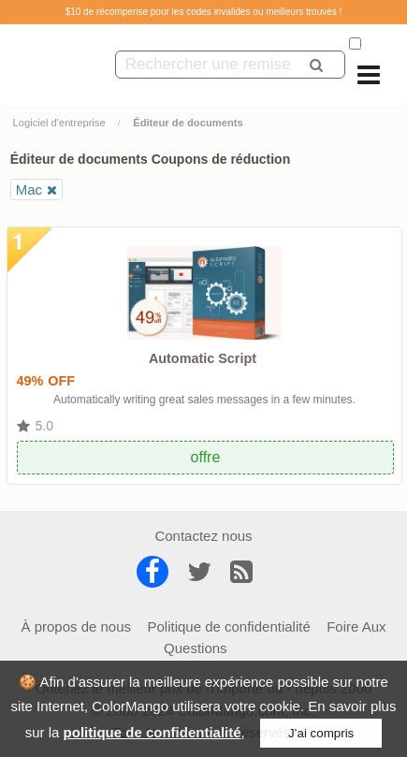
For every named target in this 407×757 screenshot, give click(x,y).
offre (206, 457)
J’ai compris (321, 733)
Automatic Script (202, 358)
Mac (29, 189)
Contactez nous (203, 536)
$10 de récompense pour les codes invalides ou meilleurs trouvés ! (203, 12)
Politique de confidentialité (228, 626)
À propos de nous (76, 626)
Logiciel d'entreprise (59, 122)
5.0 (44, 425)
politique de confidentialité (152, 732)
